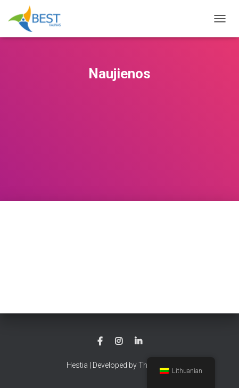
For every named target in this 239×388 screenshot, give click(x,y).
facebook (100, 341)
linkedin (138, 341)
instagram (119, 341)
